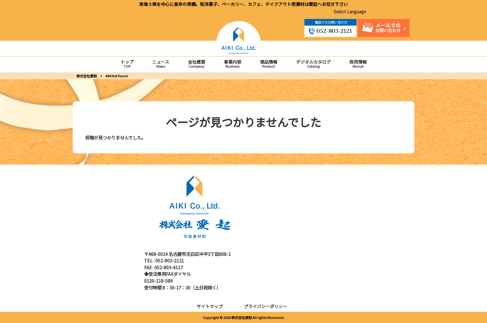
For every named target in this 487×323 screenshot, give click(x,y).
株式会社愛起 (86, 75)
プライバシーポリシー (265, 306)
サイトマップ (210, 306)
